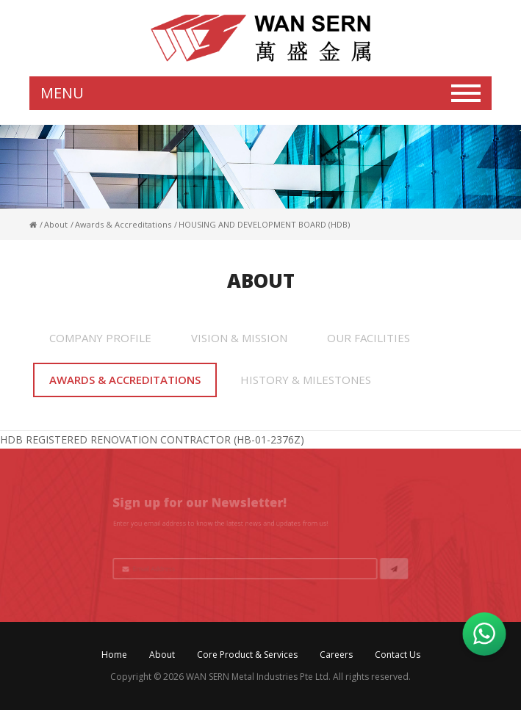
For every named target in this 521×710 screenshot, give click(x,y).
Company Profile (100, 337)
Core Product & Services (247, 654)
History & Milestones (305, 379)
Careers (336, 654)
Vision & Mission (239, 337)
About (162, 654)
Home (114, 654)
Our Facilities (368, 337)
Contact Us (397, 654)
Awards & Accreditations (125, 379)
